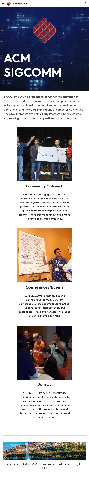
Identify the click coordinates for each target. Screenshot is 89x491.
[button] (3, 3)
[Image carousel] (44, 455)
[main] (44, 65)
